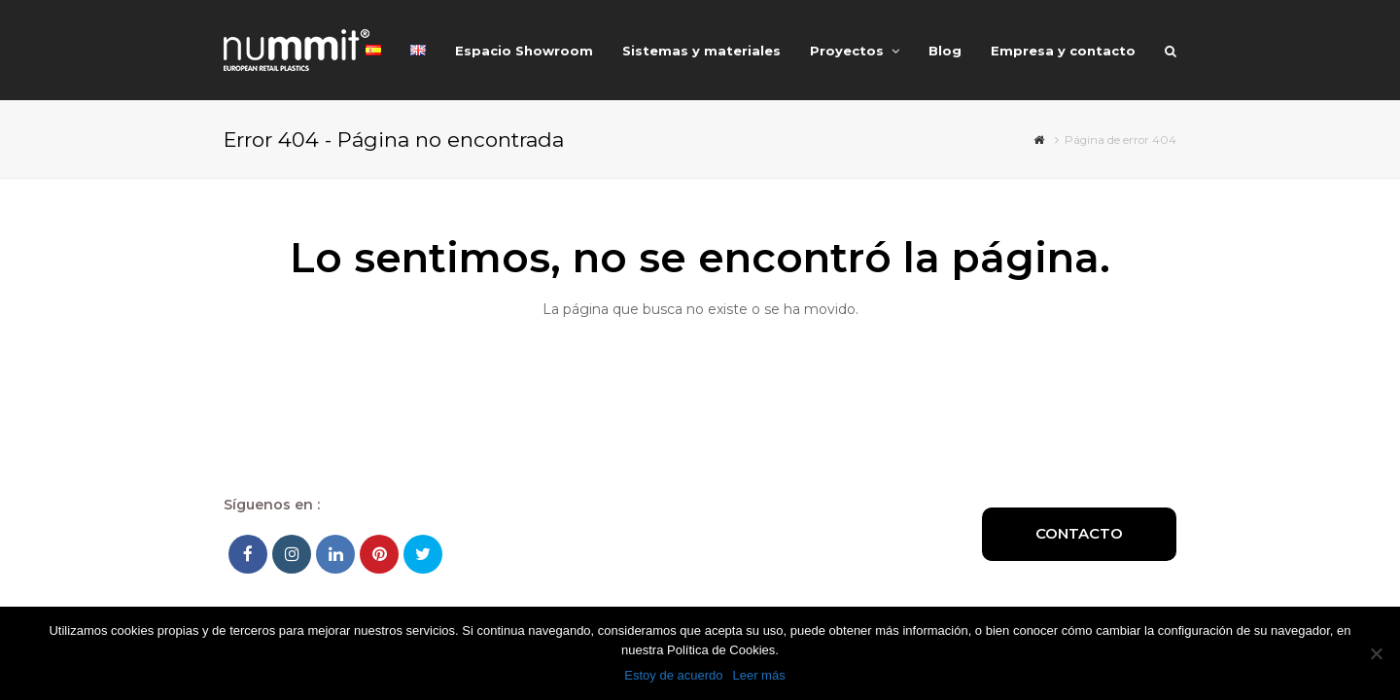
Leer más (758, 675)
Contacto (1079, 533)
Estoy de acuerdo (673, 675)
